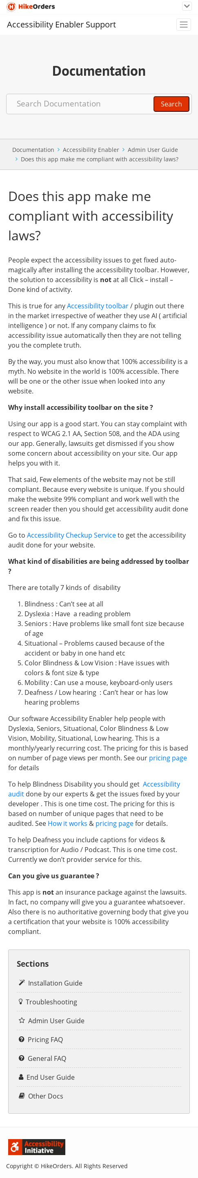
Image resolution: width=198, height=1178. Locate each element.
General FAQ (47, 1058)
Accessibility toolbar (98, 305)
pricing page (168, 757)
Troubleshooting (51, 1001)
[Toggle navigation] (187, 6)
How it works (67, 823)
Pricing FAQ (45, 1039)
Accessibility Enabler (91, 150)
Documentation (33, 150)
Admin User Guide (153, 150)
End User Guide (51, 1077)
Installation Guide (55, 983)
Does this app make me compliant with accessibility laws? (99, 159)
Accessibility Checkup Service (71, 535)
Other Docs (45, 1096)
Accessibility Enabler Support (61, 24)
